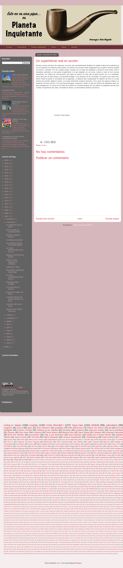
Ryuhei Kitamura (99, 495)
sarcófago (24, 460)
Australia (76, 506)
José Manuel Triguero (67, 522)
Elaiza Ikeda (32, 448)
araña (60, 544)
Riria (69, 495)
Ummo (88, 540)
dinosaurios (82, 471)
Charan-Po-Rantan (54, 455)
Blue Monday (79, 509)
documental (117, 547)
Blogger (79, 563)
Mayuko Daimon (56, 468)
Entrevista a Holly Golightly (12, 283)
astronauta (101, 544)
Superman (28, 538)
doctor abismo (116, 500)
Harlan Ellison (49, 491)
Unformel (18, 471)
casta (46, 547)
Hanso (105, 517)
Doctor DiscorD (92, 513)
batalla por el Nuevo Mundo (99, 435)
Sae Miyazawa (116, 459)
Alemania (63, 504)
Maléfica (91, 526)
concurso (78, 547)
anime (30, 544)
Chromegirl (47, 480)
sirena (74, 477)
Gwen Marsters (75, 435)
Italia (10, 522)
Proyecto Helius (30, 533)
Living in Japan (12, 425)
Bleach (24, 489)
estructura (28, 549)
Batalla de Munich (105, 462)
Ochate (61, 475)
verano (39, 486)
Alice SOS (67, 486)
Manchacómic (8, 475)
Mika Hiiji (68, 493)
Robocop (77, 495)
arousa (94, 544)
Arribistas (37, 432)
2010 (7, 207)
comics (72, 547)
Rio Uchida (105, 459)
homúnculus (81, 451)
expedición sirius (25, 502)
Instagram (75, 457)
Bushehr (47, 473)
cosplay (33, 425)
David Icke (61, 513)
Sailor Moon (41, 535)
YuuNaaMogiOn (82, 484)
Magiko (45, 468)
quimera (43, 553)
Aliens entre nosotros (36, 439)
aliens (110, 453)
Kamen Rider (11, 439)
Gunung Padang (86, 517)
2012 (7, 201)
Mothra (118, 482)
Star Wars (9, 471)
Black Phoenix (29, 480)
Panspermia (47, 531)
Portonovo (92, 468)
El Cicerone (45, 515)
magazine (39, 551)
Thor (73, 497)
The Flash (66, 497)
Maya (11, 529)
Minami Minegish (64, 529)
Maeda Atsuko (75, 526)
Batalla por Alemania (114, 486)
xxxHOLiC (47, 486)
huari (34, 502)
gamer (13, 477)
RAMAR (54, 533)
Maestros (84, 526)
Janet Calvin (86, 457)
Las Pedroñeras (68, 451)
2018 (7, 182)
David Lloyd (70, 513)
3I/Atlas (19, 473)
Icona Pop (104, 520)
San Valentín (58, 535)
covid (85, 547)
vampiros (82, 477)
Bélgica (42, 455)
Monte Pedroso (69, 468)
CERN (39, 480)
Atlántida (38, 473)
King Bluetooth (40, 524)
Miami (61, 493)
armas (88, 544)
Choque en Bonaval (45, 459)
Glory (66, 517)
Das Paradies (41, 513)
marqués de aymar (113, 451)
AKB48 (95, 425)
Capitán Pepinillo (68, 511)
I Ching (97, 520)
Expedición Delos (17, 453)
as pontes (93, 484)
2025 (7, 160)
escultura (14, 549)
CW (12, 511)
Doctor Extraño (103, 513)
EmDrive (75, 515)
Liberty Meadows (112, 524)
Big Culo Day (15, 489)
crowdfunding (91, 437)
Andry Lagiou (29, 473)
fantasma (45, 549)
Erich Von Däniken (16, 435)
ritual (119, 502)
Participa (74, 47)
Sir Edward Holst (85, 446)
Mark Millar (100, 526)
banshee (48, 462)
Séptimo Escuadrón (56, 538)
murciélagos (98, 551)
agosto (9, 321)
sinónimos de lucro (13, 455)
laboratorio (21, 551)
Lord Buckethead (18, 526)
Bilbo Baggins (42, 509)
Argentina (95, 504)
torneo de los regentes (12, 457)
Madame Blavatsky (63, 526)
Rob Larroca (56, 444)
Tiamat (38, 540)
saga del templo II (113, 446)
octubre (9, 315)
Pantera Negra (57, 531)
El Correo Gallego (115, 480)
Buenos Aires (110, 509)
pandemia (55, 502)
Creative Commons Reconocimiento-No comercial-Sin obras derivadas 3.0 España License (15, 393)
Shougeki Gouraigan (103, 535)
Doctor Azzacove (80, 513)
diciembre (10, 219)
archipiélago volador (78, 544)
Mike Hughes (45, 529)
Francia (23, 482)
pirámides (119, 453)
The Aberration (106, 538)
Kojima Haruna (108, 437)
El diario (9, 47)
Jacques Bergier (18, 522)
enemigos (6, 549)
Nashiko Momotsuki (115, 529)
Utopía (114, 464)
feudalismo (72, 549)
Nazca (6, 484)
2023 (7, 166)
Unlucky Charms (8, 542)
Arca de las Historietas (70, 439)
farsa (52, 549)
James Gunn (29, 522)
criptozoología (24, 466)
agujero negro (78, 500)
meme (47, 502)
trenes (78, 553)
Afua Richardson (91, 462)
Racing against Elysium (105, 468)
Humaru (90, 520)
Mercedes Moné (51, 493)
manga (15, 460)
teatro (16, 504)
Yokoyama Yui (56, 500)
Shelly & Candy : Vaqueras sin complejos (12, 262)
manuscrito (54, 551)
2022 (7, 169)
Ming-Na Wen (78, 493)
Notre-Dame (26, 531)
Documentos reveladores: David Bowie (15, 271)
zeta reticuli (105, 477)
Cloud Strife (108, 511)
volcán (22, 504)
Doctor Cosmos (86, 480)
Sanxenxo (24, 484)
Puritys (40, 533)
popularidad (28, 553)
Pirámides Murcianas (104, 531)
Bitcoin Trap (18, 480)
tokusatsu (67, 430)
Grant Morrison (74, 517)
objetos (19, 486)
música (20, 428)
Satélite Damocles (22, 497)
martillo (75, 551)
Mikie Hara (54, 529)
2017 (7, 185)
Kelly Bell (23, 524)
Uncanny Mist (59, 484)
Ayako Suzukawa (30, 455)
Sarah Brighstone (35, 484)
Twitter (82, 540)
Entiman (33, 451)
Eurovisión (7, 517)
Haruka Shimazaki (62, 457)
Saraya (85, 535)
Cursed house (59, 459)
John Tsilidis (37, 468)
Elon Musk (67, 515)
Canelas (59, 489)
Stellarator (11, 538)
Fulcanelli (14, 517)
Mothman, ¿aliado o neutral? (13, 236)
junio (8, 327)
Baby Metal (100, 506)
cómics (44, 145)
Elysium (11, 432)
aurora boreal (110, 544)
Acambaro (46, 504)
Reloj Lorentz (69, 533)
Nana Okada (83, 432)
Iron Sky (74, 482)
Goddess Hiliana (9, 468)
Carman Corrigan (24, 430)
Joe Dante (56, 522)
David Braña (68, 473)
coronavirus (72, 471)
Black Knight (69, 509)
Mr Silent (105, 529)
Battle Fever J (26, 509)
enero (9, 343)
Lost (45, 526)
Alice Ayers (24, 432)
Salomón (50, 535)
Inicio (80, 219)
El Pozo (22, 464)
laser (28, 551)
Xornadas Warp (96, 542)
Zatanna (12, 544)
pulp (80, 502)
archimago (67, 544)
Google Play (38, 491)
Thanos (97, 538)
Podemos (40, 495)
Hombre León (49, 520)
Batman (6, 489)
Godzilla (31, 482)
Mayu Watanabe (20, 529)
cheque (53, 547)
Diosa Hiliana (52, 432)
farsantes (58, 549)
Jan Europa (39, 522)
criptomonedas (93, 547)
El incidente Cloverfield (14, 240)
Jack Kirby (98, 473)
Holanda (40, 520)
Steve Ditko (19, 538)
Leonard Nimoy (100, 524)
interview (108, 484)
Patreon (83, 531)
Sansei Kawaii (76, 535)
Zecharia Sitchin (21, 544)
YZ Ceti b (106, 542)
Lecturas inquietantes (72, 437)
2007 (7, 216)
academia (80, 430)
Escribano (110, 515)
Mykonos (106, 442)
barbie (12, 547)
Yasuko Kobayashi (43, 500)
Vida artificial (47, 542)
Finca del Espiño (9, 491)
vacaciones (91, 553)
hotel (102, 471)
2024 (7, 163)
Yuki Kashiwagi (21, 446)
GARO (30, 464)
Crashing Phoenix (8, 90)
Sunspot (41, 497)
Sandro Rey (10, 497)
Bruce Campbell (49, 489)
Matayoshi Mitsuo (110, 526)
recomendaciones (109, 502)
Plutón (115, 531)
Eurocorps (118, 515)
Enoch (102, 515)
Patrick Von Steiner (95, 428)
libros (40, 502)
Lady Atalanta (78, 442)
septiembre (11, 318)
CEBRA (119, 509)
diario (107, 500)
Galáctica (22, 517)
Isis (76, 491)
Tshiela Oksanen (63, 540)
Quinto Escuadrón (51, 495)
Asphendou (24, 506)
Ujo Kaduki (20, 444)
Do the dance (48, 457)
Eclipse (96, 466)
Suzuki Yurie (37, 538)
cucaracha (103, 547)
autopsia (118, 544)
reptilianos (56, 477)
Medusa (29, 529)
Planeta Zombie (81, 468)
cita (59, 547)
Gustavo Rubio (83, 459)
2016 (7, 188)
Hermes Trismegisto (61, 482)
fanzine (6, 477)
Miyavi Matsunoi (91, 493)
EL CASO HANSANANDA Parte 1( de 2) (14, 277)
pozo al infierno (111, 471)
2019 (7, 179)
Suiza (96, 475)
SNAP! (28, 535)
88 (53, 486)
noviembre (10, 222)
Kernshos (31, 524)
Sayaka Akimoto (80, 448)
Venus (112, 497)
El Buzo (76, 473)
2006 (7, 347)
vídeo (6, 453)
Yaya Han (77, 425)
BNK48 (93, 506)
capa (41, 547)
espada (21, 549)
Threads (31, 540)
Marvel (56, 448)
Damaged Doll (56, 473)
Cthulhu (26, 513)
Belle (34, 509)
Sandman (67, 535)
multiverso (89, 551)
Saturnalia (92, 535)
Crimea (73, 489)
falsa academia (93, 471)
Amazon (77, 504)
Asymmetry (50, 506)
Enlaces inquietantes (38, 47)
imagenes (8, 428)
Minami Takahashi (33, 475)
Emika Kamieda (85, 515)
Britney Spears (86, 466)
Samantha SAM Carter (11, 462)
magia (46, 551)
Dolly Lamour (114, 513)
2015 (7, 191)
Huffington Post (81, 520)
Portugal (72, 446)
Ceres (88, 511)
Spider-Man (114, 535)
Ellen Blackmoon (75, 428)
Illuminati (112, 520)
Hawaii (91, 473)
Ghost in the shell (52, 517)
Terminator (78, 538)
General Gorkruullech (39, 517)
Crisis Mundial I (55, 425)
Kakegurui (114, 522)
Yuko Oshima (95, 448)
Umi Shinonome (83, 497)
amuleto (57, 471)
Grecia (19, 468)
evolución (14, 502)
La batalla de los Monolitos (48, 451)
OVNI (96, 439)
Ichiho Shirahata (63, 442)
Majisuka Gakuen (37, 493)
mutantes (77, 444)
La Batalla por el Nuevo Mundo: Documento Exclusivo (13, 137)
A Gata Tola (62, 466)
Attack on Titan (67, 506)
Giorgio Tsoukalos (50, 453)
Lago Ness (81, 524)
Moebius (81, 529)
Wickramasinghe (66, 542)
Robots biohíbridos (107, 533)
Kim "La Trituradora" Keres (43, 464)
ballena (6, 547)
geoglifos (90, 549)
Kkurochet (50, 524)
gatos (101, 484)
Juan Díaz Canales (81, 522)
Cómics (53, 47)
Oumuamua (79, 475)
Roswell (13, 535)
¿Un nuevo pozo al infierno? (12, 288)
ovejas (12, 553)
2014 (7, 194)
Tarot (48, 497)
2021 (7, 173)
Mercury (36, 529)
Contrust (13, 513)
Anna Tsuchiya (12, 451)
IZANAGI (64, 453)
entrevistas (56, 462)
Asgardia (94, 486)
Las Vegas (96, 482)
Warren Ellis (17, 500)
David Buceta (71, 459)
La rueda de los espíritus (69, 524)
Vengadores (70, 484)
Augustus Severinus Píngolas (28, 442)
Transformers (52, 540)
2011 (7, 204)
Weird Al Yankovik (29, 500)
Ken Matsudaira (112, 491)
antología (45, 544)
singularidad (7, 504)
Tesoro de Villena (88, 538)
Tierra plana (104, 475)
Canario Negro (49, 511)
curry (110, 547)
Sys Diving (46, 538)
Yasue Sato (114, 542)
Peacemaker (91, 531)
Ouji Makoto (8, 446)
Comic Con (116, 444)
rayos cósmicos (96, 502)
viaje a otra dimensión (54, 435)
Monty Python (90, 529)
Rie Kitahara (88, 533)
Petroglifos (24, 495)
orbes (26, 486)
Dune (12, 515)
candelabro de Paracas (30, 547)
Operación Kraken (96, 430)
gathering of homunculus (26, 477)
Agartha (87, 444)
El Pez (84, 473)
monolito (118, 455)
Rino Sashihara (98, 453)
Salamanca (111, 495)
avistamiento (13, 466)
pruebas (36, 553)
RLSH (61, 533)
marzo (9, 337)
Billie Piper (51, 509)
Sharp (8, 460)
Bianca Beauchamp (101, 444)
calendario (111, 425)
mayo (9, 330)
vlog (89, 477)
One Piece (69, 475)
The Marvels (15, 540)
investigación (118, 448)
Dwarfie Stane (20, 515)
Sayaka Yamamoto (96, 464)
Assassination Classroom (37, 506)
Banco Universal (110, 506)
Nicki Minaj (17, 531)
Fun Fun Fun (21, 491)
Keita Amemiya (86, 455)
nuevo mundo (21, 437)
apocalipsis (53, 544)
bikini (64, 471)
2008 (7, 213)
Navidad (57, 464)
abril (8, 333)
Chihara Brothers (97, 511)
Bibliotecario (48, 442)
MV (27, 493)
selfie (61, 553)
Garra (29, 517)
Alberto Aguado (34, 457)
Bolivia (102, 509)
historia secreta (67, 462)
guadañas (59, 428)
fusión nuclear (82, 549)
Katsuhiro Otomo (14, 524)
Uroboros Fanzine (96, 497)
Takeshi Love (68, 538)
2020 (7, 176)
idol (109, 428)
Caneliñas (58, 511)
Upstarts (97, 432)
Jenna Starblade (116, 430)
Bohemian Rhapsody (92, 509)
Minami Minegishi (107, 482)
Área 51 (10, 442)
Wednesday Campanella (31, 471)
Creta (19, 513)
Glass (61, 517)
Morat (98, 529)
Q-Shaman (47, 533)
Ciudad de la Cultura (60, 480)
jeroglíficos (114, 549)
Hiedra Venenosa (10, 520)
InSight (119, 520)
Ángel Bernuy (116, 477)
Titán (44, 540)
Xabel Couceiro (47, 471)
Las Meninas (90, 524)
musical (106, 551)
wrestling (96, 477)
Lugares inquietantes (101, 457)
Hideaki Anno (94, 459)
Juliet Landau (104, 522)
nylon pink (114, 551)
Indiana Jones (67, 491)
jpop (23, 448)
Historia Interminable (24, 520)
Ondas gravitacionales (11, 495)
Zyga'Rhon (98, 446)
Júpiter (102, 491)
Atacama (58, 506)
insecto (107, 549)
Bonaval (34, 459)
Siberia (107, 464)
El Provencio (45, 448)
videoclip (99, 553)
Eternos (6, 482)
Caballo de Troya (20, 511)
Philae (32, 495)
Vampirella (33, 542)
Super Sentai (106, 439)
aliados (87, 500)
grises (39, 477)
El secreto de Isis (57, 515)
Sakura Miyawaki (51, 437)
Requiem (63, 495)
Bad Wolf (102, 486)
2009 (7, 210)
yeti (105, 553)
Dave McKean (52, 513)
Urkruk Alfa (18, 542)
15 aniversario (10, 473)
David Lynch (74, 480)
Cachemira (31, 511)
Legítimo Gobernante (17, 493)
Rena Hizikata (79, 533)
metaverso (47, 477)
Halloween (27, 468)
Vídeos (63, 47)
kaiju (7, 551)
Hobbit (34, 520)
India (5, 522)
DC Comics (82, 489)
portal (32, 486)
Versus (40, 542)
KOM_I (87, 482)
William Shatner (116, 475)
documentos (34, 435)
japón (30, 428)
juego (121, 549)
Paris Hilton (68, 531)
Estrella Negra (116, 466)
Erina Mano (105, 466)
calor (94, 500)
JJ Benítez (83, 491)
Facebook (118, 489)
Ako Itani (34, 446)
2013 (7, 198)
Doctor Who (108, 489)
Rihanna (96, 533)
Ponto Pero (14, 484)
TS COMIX (119, 439)
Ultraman (39, 462)
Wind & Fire (86, 542)
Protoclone (21, 533)
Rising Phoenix (117, 457)
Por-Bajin (89, 475)
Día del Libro (30, 515)
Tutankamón (73, 540)
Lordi (40, 526)
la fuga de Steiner (96, 451)
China (67, 489)
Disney (99, 489)
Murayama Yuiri (84, 453)
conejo (101, 500)
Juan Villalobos (94, 522)
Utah (106, 497)
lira (33, 551)
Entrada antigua (112, 219)
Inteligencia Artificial (11, 448)
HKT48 (39, 482)
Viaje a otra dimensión (20, 75)
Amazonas (76, 486)
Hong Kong (59, 520)
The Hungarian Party (27, 462)
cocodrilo (107, 448)
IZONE (58, 491)
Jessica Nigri (46, 446)
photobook (73, 502)
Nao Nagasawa (116, 493)
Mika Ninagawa (42, 444)
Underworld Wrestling (107, 540)
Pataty (76, 531)
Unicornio (118, 540)
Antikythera (7, 480)
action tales (67, 500)
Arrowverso (103, 504)
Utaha (25, 542)
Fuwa (30, 491)
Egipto (23, 451)
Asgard (111, 504)
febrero (9, 340)
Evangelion (15, 482)
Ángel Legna (112, 553)
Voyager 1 (56, 542)
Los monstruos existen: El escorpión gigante (14, 244)
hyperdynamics (37, 466)
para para (64, 502)
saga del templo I (50, 466)
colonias (64, 547)
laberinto (13, 551)
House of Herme (69, 520)
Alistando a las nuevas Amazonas (14, 310)
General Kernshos (33, 453)
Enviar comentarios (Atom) (82, 225)
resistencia (66, 477)
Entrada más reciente (45, 219)
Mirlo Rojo (74, 529)
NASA (22, 439)
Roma (7, 535)
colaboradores (53, 439)
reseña (50, 553)
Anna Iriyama (86, 504)
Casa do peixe (80, 511)
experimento (37, 549)
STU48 (34, 535)
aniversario (37, 544)
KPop (106, 473)
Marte (73, 453)
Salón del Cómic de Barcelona (78, 464)
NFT (55, 475)
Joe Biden (47, 522)
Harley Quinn (48, 482)
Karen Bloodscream (71, 455)
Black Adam (60, 509)
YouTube (35, 437)
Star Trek (33, 497)
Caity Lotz (39, 511)
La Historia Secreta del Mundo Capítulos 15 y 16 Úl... (14, 299)
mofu (13, 486)
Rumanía (20, 535)
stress (67, 553)
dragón (6, 502)
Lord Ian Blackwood (31, 526)
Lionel (96, 455)
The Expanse (56, 497)
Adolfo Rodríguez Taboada (12, 388)
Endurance (95, 515)
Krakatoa (57, 524)
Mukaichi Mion (46, 475)
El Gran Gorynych (11, 464)
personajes (20, 553)
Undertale (95, 540)
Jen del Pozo (93, 491)
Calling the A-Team (12, 267)
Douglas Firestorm (100, 480)
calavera (18, 547)
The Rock (24, 540)
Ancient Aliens (73, 466)
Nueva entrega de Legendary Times (13, 231)
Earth (38, 515)
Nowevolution (37, 531)
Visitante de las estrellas (47, 430)
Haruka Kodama (113, 517)
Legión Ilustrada (93, 442)
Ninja (64, 464)
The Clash (116, 538)
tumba (84, 553)
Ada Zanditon (79, 462)
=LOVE (59, 486)
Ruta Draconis (87, 495)
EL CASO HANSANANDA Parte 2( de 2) (14, 250)
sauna (56, 553)
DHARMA (91, 489)
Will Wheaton (77, 542)
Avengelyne (84, 506)
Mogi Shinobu (103, 493)
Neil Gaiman (7, 531)
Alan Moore (55, 504)
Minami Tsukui (106, 455)
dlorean (67, 444)
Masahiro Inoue (20, 475)
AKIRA (39, 504)
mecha (82, 551)
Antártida (85, 486)
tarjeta (72, 553)
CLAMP (6, 511)
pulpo (86, 502)
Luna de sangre (116, 473)
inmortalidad (99, 549)
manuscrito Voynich (65, 551)
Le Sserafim (86, 439)
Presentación (21, 47)
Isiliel (81, 482)
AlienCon (70, 504)
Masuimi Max (68, 432)
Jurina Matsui (60, 446)
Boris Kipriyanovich (35, 489)
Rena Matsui (66, 448)
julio (8, 324)
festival (65, 549)
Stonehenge (48, 484)
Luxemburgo (52, 526)
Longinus (8, 526)
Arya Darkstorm (43, 428)
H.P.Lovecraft (97, 517)
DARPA (33, 513)
